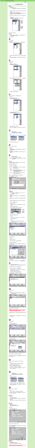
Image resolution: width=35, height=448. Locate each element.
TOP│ (17, 447)
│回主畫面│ (16, 447)
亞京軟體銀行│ (19, 447)
